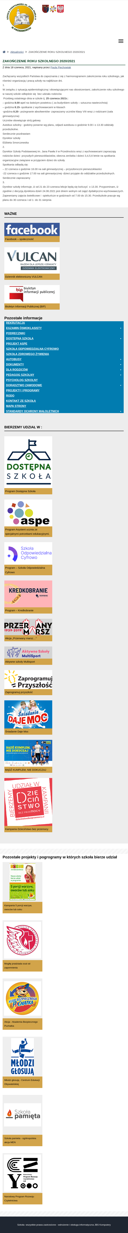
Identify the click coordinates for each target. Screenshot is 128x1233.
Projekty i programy (23, 390)
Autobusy (64, 359)
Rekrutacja (15, 322)
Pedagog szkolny (64, 375)
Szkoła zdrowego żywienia (27, 354)
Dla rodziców (64, 369)
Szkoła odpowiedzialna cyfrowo (32, 348)
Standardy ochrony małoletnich (64, 411)
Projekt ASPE (16, 343)
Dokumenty (64, 364)
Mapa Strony (16, 406)
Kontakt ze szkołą (21, 400)
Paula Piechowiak (61, 67)
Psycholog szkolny (22, 380)
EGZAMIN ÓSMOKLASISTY (64, 328)
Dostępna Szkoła (64, 338)
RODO (10, 395)
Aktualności (17, 51)
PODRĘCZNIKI (15, 333)
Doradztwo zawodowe (64, 385)
